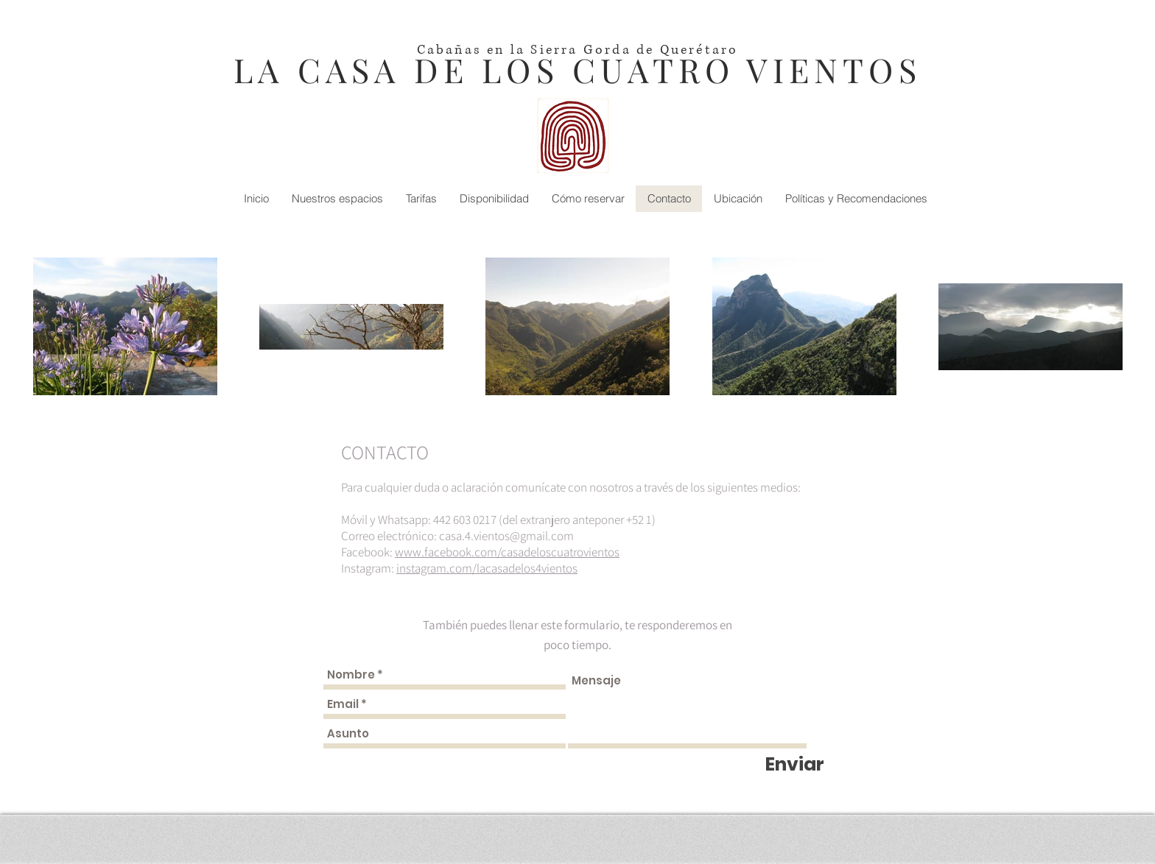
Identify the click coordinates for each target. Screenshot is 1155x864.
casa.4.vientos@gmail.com (506, 536)
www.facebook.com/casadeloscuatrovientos (507, 552)
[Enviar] (794, 764)
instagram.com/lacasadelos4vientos (487, 568)
